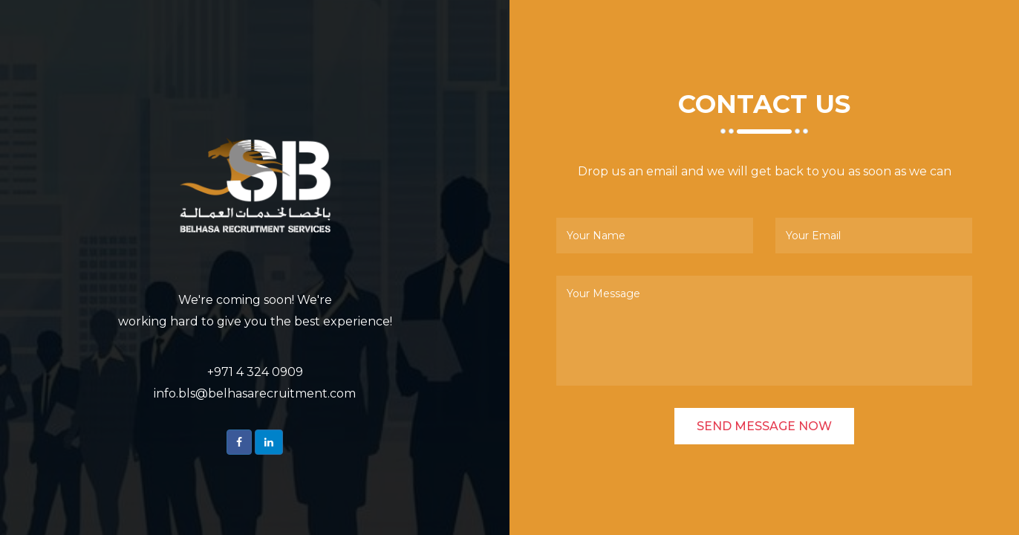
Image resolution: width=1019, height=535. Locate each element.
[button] (239, 442)
